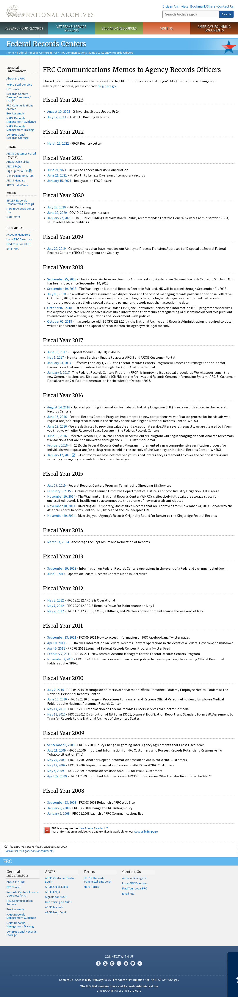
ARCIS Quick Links (17, 162)
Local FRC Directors (19, 239)
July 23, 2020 (56, 207)
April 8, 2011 (56, 643)
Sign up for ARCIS (17, 171)
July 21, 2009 (56, 750)
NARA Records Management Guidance (21, 119)
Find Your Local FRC (18, 244)
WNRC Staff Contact (19, 84)
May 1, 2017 (55, 357)
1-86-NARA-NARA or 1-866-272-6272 (119, 990)
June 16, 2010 (57, 699)
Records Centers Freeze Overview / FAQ (18, 97)
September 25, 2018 (61, 279)
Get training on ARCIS (20, 176)
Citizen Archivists (175, 6)
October (53, 321)
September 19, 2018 (61, 288)
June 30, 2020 (57, 212)
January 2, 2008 (58, 813)
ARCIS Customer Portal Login (59, 879)
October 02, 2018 (59, 308)
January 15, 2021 (59, 180)
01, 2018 (66, 321)
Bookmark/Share (202, 6)
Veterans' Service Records (71, 28)
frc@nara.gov (107, 86)
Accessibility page (146, 831)
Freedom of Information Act (131, 980)
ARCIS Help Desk (17, 185)
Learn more (199, 989)
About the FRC (15, 78)
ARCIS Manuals (15, 180)
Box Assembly (15, 113)
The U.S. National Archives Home (49, 11)
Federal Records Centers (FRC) (37, 53)
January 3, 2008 (58, 808)
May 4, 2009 (55, 771)
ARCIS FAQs (13, 166)
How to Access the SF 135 (20, 210)
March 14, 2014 (58, 542)
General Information (17, 873)
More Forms (13, 217)
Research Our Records (24, 28)
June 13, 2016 (57, 426)
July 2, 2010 (55, 690)
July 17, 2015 (56, 485)
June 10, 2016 (57, 436)
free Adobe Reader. (93, 828)
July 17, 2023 (56, 117)
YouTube (125, 963)
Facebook (98, 963)
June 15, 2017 (57, 352)
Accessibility (83, 980)
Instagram (112, 963)
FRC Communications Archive (19, 107)
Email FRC (12, 248)
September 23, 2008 (61, 802)
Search (226, 14)
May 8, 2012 (55, 600)
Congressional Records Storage (17, 136)
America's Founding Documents (214, 28)
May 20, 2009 (56, 760)
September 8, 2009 (61, 745)
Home (10, 53)
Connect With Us (119, 956)
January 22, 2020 (59, 218)
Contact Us (225, 6)
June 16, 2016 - (58, 416)
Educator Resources (119, 28)
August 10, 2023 (58, 111)
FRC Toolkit (13, 89)
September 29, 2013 (61, 568)
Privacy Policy (102, 980)
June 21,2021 (56, 170)
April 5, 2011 (56, 648)
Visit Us (166, 28)
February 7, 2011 (59, 654)
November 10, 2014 (61, 496)
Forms (89, 871)
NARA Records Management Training (20, 128)
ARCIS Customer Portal (21, 153)
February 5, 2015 (59, 491)
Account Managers (18, 234)
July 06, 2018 (56, 294)
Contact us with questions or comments (29, 851)
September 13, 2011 (61, 637)
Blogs (132, 963)
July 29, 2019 (56, 248)
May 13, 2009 (56, 765)
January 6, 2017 (58, 372)
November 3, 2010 (60, 659)
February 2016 (57, 445)
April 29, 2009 (57, 776)
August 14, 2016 (59, 407)
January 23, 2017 (59, 363)
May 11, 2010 (56, 714)
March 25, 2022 (58, 143)
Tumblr (119, 963)
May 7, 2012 (55, 605)
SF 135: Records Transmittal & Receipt (20, 202)
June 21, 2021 (57, 175)
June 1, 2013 (56, 574)
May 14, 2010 (56, 709)
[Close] (233, 957)
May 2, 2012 (55, 611)
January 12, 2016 (59, 455)
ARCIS (50, 871)
